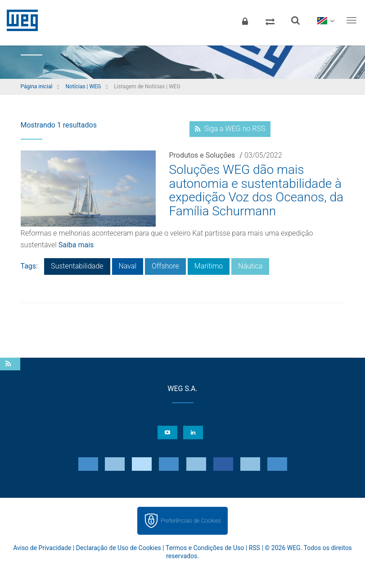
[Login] (245, 20)
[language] (325, 20)
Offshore (165, 266)
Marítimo (208, 266)
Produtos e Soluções (202, 155)
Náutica (250, 266)
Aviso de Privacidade (42, 547)
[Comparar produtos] (270, 20)
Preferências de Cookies (191, 520)
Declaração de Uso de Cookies (118, 547)
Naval (128, 266)
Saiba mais (76, 245)
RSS (254, 547)
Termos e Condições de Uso (205, 547)
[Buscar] (295, 20)
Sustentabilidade (77, 266)
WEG (19, 20)
